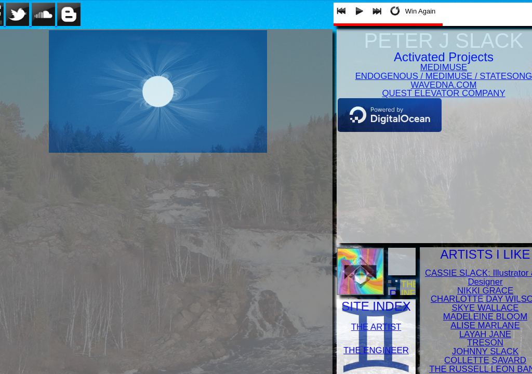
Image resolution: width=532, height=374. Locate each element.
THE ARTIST (376, 327)
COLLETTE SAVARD (485, 360)
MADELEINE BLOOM (485, 317)
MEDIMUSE (443, 67)
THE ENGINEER (376, 350)
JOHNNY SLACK (485, 351)
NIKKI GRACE (485, 291)
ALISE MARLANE (485, 325)
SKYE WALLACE (484, 308)
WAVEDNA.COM (444, 85)
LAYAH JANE (485, 334)
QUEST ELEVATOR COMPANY (443, 93)
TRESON (485, 343)
